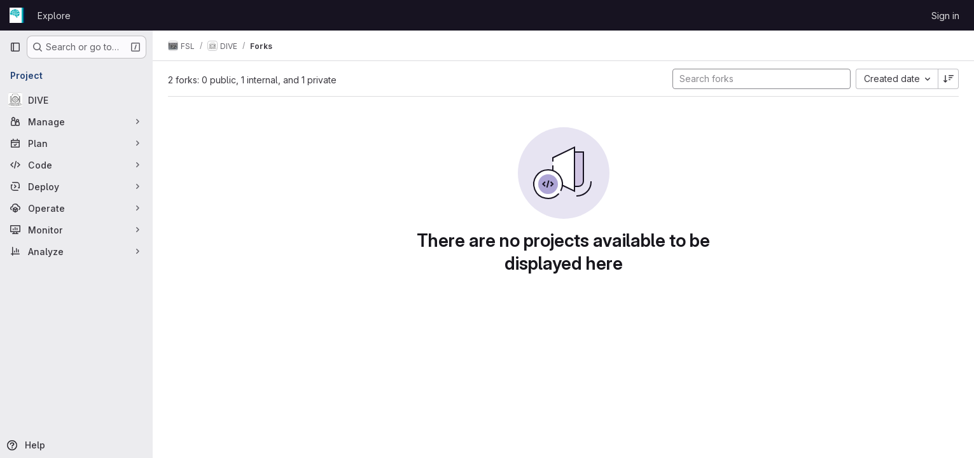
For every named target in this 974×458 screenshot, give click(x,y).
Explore (54, 15)
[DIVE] (76, 100)
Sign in (945, 15)
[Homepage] (17, 15)
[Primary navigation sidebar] (15, 47)
